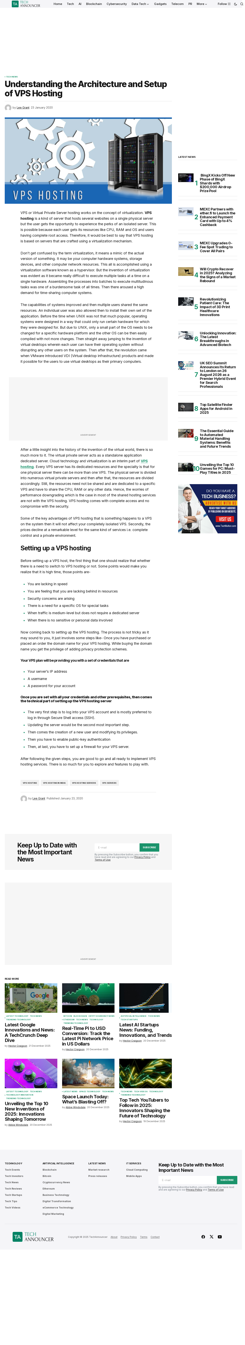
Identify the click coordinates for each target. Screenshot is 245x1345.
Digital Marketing (53, 1213)
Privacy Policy (142, 857)
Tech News (12, 77)
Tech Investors (14, 1176)
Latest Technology (17, 1016)
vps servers (109, 783)
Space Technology (90, 1092)
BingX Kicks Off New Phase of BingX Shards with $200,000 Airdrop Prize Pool (217, 183)
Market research (98, 1169)
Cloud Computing (137, 1169)
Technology (96, 1020)
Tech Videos (141, 1092)
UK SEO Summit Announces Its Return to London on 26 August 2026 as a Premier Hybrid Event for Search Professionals (218, 375)
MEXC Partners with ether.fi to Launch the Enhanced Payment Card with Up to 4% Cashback (217, 217)
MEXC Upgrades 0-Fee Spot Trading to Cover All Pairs (216, 247)
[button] (235, 4)
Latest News (70, 1092)
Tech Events (12, 1169)
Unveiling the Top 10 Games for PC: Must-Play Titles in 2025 (217, 468)
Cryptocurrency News (101, 1016)
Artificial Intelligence (133, 1016)
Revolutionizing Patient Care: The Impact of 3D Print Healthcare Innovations (215, 307)
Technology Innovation (19, 1095)
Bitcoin (67, 1016)
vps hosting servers (84, 783)
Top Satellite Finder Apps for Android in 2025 (216, 408)
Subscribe (149, 847)
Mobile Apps (134, 1176)
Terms (143, 1236)
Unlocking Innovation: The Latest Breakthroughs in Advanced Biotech (218, 339)
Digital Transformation (57, 1201)
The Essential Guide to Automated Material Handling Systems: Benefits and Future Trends (216, 438)
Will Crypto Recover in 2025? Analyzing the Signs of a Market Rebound (217, 275)
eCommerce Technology (58, 1207)
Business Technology (56, 1194)
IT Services (133, 1163)
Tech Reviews (13, 1188)
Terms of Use (103, 859)
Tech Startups (129, 1020)
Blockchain (80, 1016)
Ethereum (69, 1020)
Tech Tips (11, 1201)
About (114, 1236)
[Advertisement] (121, 37)
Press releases (97, 1176)
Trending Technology (18, 1020)
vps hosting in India (54, 783)
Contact (155, 1236)
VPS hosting (30, 783)
